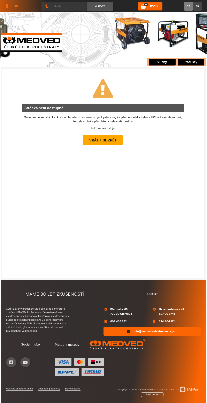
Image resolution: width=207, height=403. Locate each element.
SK (197, 6)
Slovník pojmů (72, 388)
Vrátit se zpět (103, 140)
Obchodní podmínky (49, 388)
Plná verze (152, 394)
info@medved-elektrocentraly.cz (152, 331)
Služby (162, 62)
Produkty (190, 62)
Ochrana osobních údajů (19, 388)
